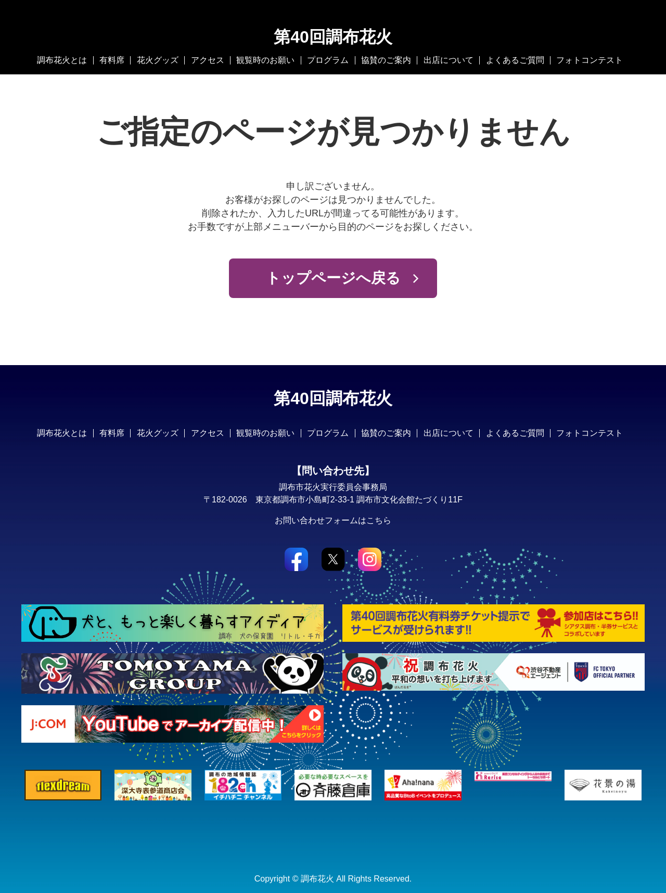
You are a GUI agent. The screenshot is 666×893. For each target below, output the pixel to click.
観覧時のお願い (265, 60)
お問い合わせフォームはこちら (333, 520)
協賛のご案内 (386, 60)
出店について (448, 60)
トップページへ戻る (333, 278)
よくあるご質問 (515, 60)
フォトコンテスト (589, 60)
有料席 (111, 60)
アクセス (207, 60)
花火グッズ (157, 60)
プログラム (328, 60)
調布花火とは (62, 60)
